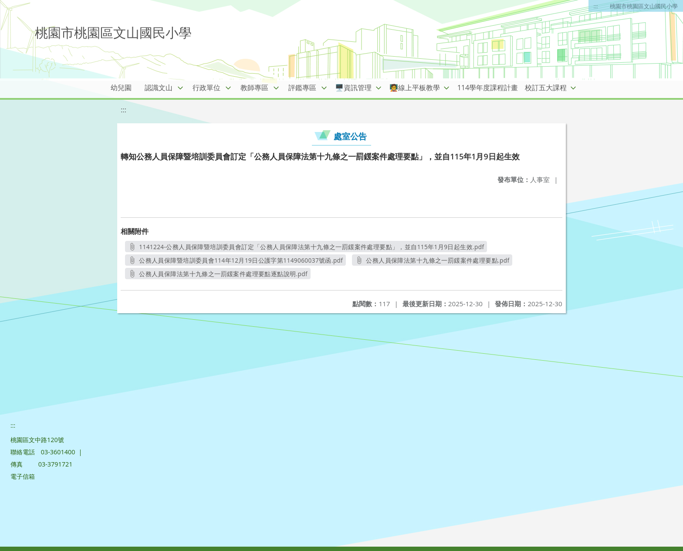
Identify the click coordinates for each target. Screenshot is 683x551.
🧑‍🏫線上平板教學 (414, 87)
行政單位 (206, 87)
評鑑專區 (302, 87)
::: (596, 6)
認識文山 (158, 87)
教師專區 (254, 87)
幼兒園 (121, 87)
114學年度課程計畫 (487, 87)
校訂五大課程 (546, 87)
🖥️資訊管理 (353, 87)
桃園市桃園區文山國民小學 (644, 6)
